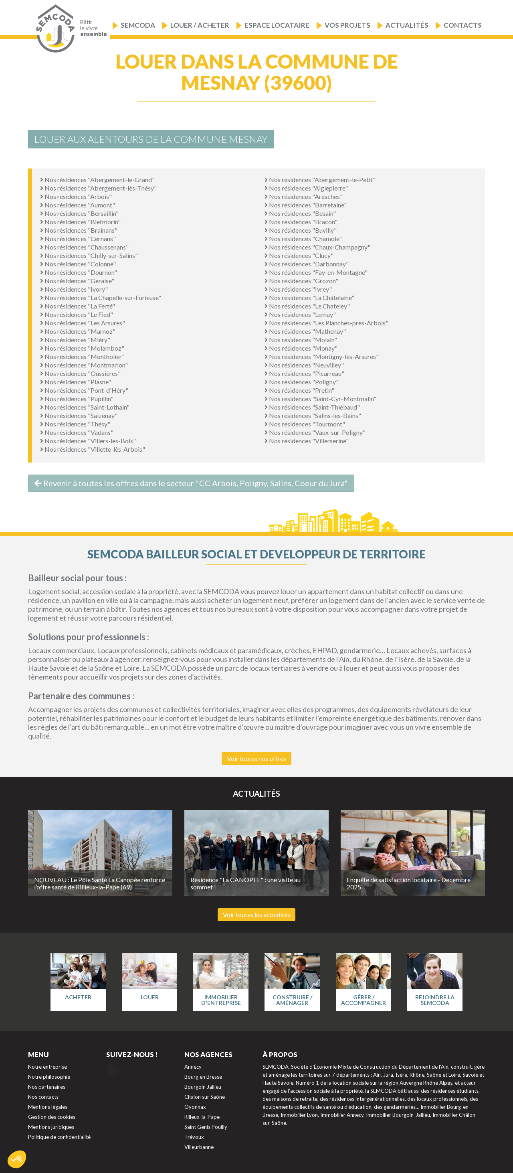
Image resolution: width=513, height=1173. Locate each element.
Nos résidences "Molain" (301, 339)
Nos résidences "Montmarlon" (84, 365)
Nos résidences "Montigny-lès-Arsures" (322, 356)
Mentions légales (47, 1107)
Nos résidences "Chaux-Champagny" (317, 247)
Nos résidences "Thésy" (75, 424)
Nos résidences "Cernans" (78, 238)
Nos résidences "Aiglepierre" (306, 188)
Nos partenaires (46, 1087)
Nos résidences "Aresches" (304, 196)
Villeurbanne (199, 1147)
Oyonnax (195, 1107)
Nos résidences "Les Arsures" (82, 323)
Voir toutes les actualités (256, 914)
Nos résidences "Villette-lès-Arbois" (92, 449)
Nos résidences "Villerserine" (307, 440)
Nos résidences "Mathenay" (305, 331)
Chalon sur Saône (204, 1097)
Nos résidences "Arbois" (76, 196)
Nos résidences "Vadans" (76, 432)
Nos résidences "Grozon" (301, 280)
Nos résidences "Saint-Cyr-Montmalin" (320, 398)
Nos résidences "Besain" (300, 213)
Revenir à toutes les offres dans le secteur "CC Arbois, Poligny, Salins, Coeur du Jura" (191, 483)
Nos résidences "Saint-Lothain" (84, 407)
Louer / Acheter (199, 25)
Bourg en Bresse (203, 1077)
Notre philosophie (49, 1077)
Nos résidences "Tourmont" (305, 424)
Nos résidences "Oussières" (80, 373)
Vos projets (347, 25)
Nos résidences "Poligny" (302, 382)
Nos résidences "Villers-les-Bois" (88, 440)
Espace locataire (276, 25)
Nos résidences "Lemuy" (300, 314)
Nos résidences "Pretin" (299, 390)
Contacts (463, 25)
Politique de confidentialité (59, 1137)
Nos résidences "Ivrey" (298, 289)
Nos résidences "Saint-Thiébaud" (312, 407)
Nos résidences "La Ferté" (77, 306)
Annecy (193, 1066)
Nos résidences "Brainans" (78, 230)
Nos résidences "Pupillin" (76, 398)
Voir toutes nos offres (256, 758)
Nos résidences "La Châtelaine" (309, 297)
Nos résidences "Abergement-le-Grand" (97, 179)
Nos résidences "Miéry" (75, 339)
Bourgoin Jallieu (202, 1087)
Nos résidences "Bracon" (301, 221)
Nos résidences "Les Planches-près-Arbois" (326, 323)
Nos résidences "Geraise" (77, 280)
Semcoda (138, 25)
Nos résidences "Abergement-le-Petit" (320, 179)
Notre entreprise (47, 1066)
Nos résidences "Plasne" (75, 382)
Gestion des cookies (51, 1117)
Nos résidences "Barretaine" (306, 205)
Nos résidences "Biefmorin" (80, 221)
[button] (16, 1159)
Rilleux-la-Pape (202, 1117)
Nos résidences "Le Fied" (76, 314)
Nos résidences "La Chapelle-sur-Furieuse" (100, 297)
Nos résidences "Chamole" (303, 238)
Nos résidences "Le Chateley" (307, 306)
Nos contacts (43, 1097)
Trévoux (194, 1137)
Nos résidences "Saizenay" (78, 415)
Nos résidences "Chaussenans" (84, 247)
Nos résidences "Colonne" (78, 264)
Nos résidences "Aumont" (77, 205)
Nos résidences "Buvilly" (301, 230)
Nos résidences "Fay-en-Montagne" (316, 272)
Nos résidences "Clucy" (299, 255)
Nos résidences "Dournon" (78, 272)
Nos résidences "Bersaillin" (79, 213)
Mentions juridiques (51, 1127)
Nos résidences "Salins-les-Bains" (313, 415)
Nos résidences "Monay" (301, 348)
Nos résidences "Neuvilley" (304, 365)
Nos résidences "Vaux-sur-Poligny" (315, 432)
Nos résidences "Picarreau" (304, 373)
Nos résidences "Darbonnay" (307, 264)
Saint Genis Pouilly (205, 1127)
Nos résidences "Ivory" (74, 289)
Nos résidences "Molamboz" (82, 348)
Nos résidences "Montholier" (82, 356)
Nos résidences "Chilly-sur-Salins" (89, 255)
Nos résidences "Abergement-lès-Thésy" (98, 188)
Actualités (407, 25)
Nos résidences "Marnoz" (77, 331)
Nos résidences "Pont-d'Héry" (84, 390)
